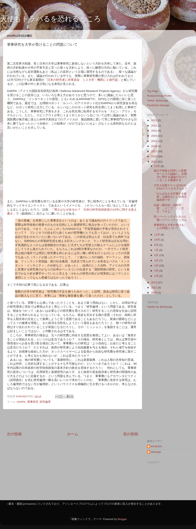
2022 (154, 125)
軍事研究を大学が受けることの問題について (170, 227)
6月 (156, 255)
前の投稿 (130, 434)
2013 (154, 282)
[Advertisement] (72, 420)
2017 (154, 151)
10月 (157, 239)
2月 (156, 275)
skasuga (156, 451)
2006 (154, 292)
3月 (156, 270)
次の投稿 (14, 434)
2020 (154, 135)
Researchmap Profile (159, 95)
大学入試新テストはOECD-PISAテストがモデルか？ (170, 187)
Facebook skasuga (158, 105)
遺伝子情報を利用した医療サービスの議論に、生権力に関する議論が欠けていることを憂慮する (170, 175)
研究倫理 (45, 401)
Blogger (122, 519)
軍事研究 (32, 401)
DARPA (21, 401)
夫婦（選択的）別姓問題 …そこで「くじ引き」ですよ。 (169, 208)
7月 (156, 250)
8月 (156, 245)
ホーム (72, 434)
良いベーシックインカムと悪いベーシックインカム (170, 218)
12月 (157, 166)
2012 (154, 287)
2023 (154, 120)
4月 (156, 265)
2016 (154, 156)
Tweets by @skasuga (159, 306)
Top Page (152, 91)
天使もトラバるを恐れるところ (50, 19)
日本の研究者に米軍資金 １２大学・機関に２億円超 (82, 79)
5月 (156, 260)
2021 (154, 130)
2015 (154, 161)
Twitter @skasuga (157, 100)
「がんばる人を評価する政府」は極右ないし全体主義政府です (170, 196)
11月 (157, 234)
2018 (154, 146)
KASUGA (156, 446)
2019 (154, 141)
